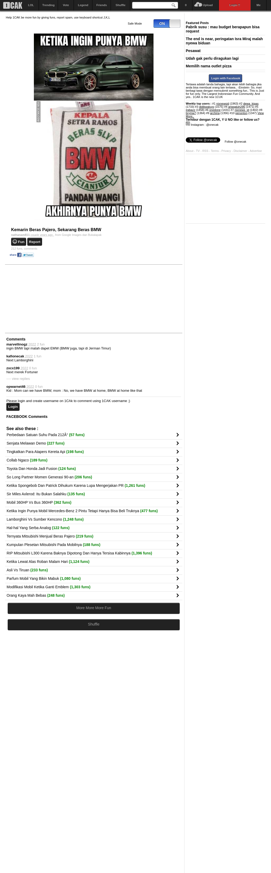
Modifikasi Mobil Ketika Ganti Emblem (49, 587)
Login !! (234, 5)
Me (258, 5)
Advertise (256, 150)
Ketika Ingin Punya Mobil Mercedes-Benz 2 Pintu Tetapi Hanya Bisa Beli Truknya (82, 511)
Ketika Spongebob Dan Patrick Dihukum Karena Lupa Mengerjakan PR (76, 485)
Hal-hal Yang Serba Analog (38, 528)
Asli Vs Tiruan (27, 570)
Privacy (227, 150)
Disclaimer (240, 150)
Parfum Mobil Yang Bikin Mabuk (44, 578)
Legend (83, 5)
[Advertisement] (45, 298)
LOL (31, 5)
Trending (48, 5)
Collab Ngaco (27, 460)
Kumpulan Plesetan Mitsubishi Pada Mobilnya (53, 545)
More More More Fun (93, 608)
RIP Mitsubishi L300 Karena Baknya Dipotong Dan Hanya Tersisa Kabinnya (79, 553)
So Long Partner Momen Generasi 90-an (49, 477)
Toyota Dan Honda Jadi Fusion (41, 468)
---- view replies (18, 379)
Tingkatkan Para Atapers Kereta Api (45, 452)
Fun (21, 242)
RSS (205, 150)
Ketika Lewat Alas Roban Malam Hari (48, 561)
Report (34, 242)
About (189, 150)
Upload (208, 5)
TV (198, 150)
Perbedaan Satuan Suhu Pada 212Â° (45, 435)
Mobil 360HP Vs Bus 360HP (39, 502)
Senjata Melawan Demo (36, 443)
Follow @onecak (235, 141)
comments (24, 248)
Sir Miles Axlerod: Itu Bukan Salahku (46, 494)
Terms (215, 150)
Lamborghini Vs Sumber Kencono (45, 519)
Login (13, 407)
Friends (101, 5)
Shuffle (120, 5)
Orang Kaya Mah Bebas (36, 595)
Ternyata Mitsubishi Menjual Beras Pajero (50, 536)
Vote (66, 5)
